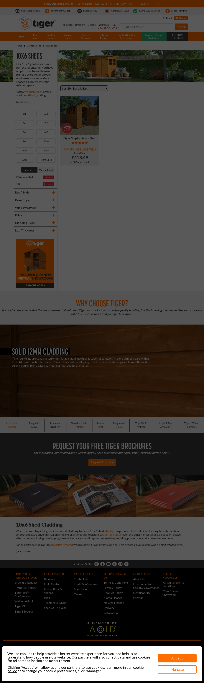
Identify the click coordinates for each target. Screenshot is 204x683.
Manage (177, 669)
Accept (177, 658)
